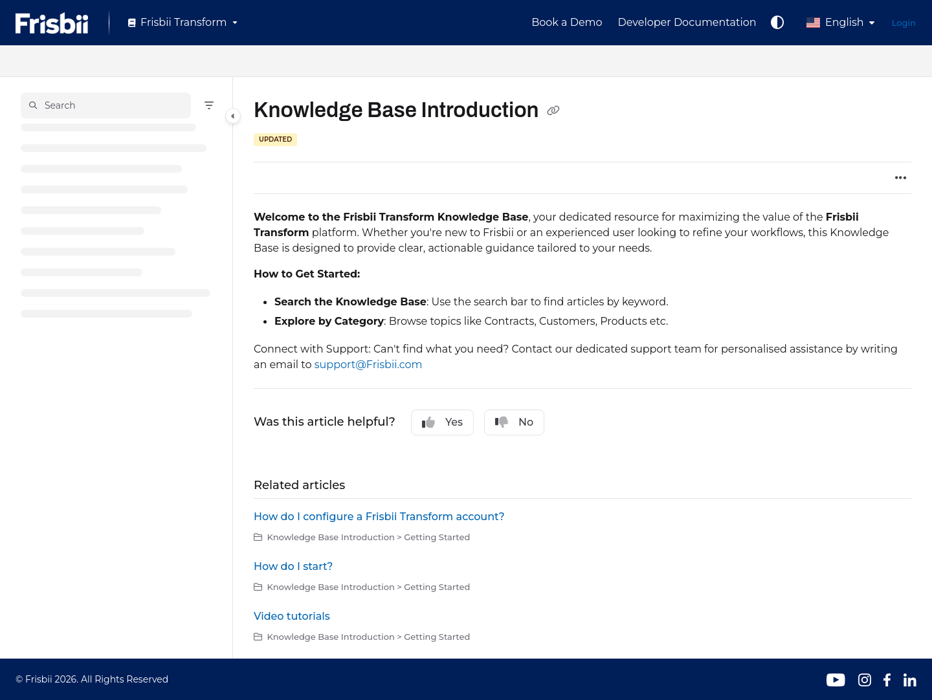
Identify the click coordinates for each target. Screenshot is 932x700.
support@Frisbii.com (369, 364)
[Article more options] (901, 178)
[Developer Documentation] (687, 22)
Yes (442, 422)
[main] (582, 367)
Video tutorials (292, 616)
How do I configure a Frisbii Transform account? (379, 516)
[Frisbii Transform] (181, 22)
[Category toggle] (233, 116)
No (514, 422)
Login (904, 22)
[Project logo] (52, 23)
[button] (106, 105)
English (835, 22)
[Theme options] (777, 22)
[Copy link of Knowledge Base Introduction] (553, 112)
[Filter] (209, 105)
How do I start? (293, 566)
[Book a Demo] (566, 22)
